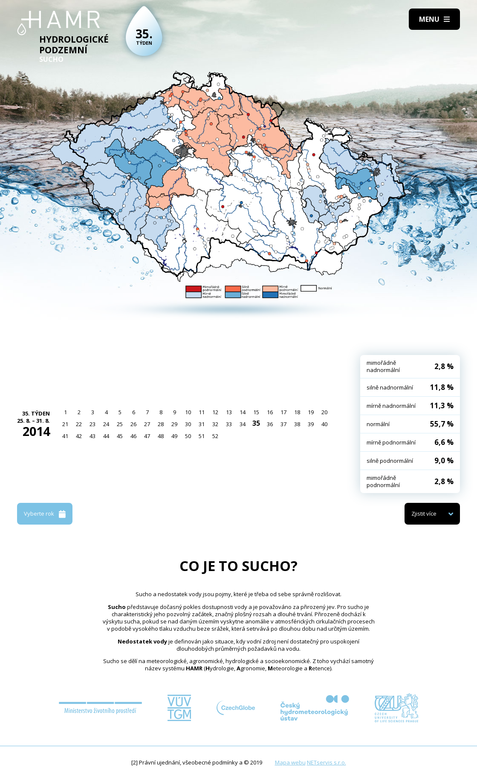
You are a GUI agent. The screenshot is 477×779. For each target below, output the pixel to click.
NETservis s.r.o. (326, 762)
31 (202, 424)
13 (229, 412)
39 (311, 424)
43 (92, 436)
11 (202, 412)
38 (297, 424)
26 (133, 424)
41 (65, 436)
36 (270, 424)
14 (243, 412)
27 (147, 424)
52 (215, 436)
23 (92, 424)
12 (215, 412)
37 (283, 424)
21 (65, 424)
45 (120, 436)
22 (79, 424)
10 (188, 412)
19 (311, 412)
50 (188, 436)
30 (188, 424)
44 (106, 436)
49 (174, 436)
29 (174, 424)
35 (256, 423)
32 (215, 424)
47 (147, 436)
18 (297, 412)
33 (229, 424)
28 (161, 424)
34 (243, 424)
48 (161, 436)
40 (324, 424)
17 (283, 412)
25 (120, 424)
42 (79, 436)
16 (270, 412)
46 (133, 436)
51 (202, 436)
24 (106, 424)
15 (256, 412)
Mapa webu (290, 762)
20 (324, 412)
